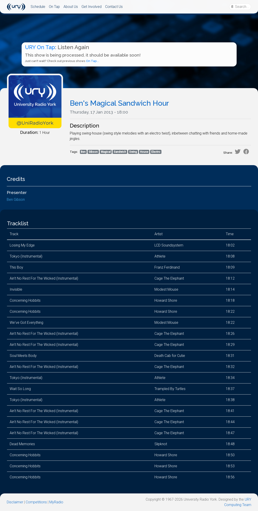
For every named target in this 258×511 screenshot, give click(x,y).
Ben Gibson (16, 199)
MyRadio (56, 502)
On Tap (54, 7)
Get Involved (91, 7)
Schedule (38, 7)
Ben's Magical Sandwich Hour (119, 103)
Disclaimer (15, 502)
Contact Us (114, 7)
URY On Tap (40, 47)
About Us (70, 7)
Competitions (36, 502)
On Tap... (92, 61)
